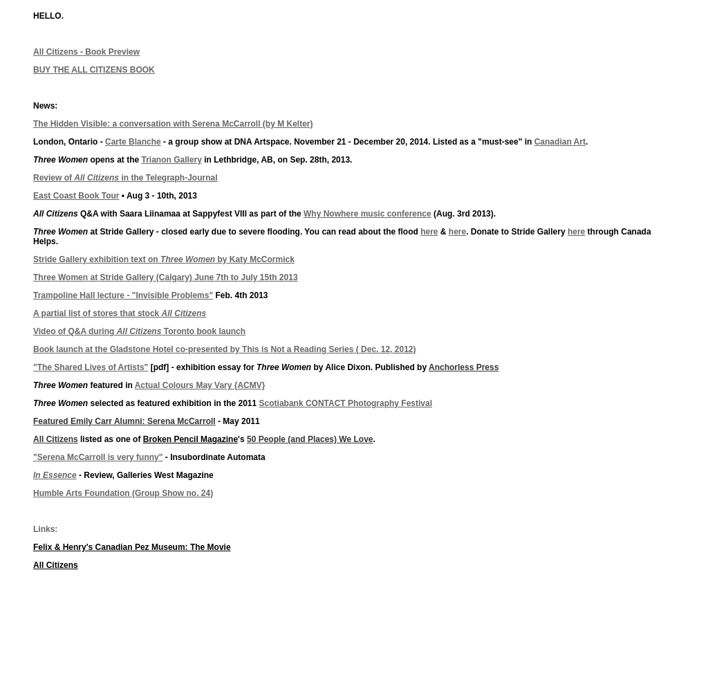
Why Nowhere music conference (367, 214)
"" (97, 457)
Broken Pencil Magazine (190, 439)
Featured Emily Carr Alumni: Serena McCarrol (123, 421)
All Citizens (55, 439)
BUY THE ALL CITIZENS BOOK (94, 70)
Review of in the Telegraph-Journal (125, 178)
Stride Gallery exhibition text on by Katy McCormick (164, 259)
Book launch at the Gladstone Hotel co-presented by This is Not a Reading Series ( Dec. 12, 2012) (224, 349)
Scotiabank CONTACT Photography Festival (345, 403)
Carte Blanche (133, 142)
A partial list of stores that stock (119, 313)
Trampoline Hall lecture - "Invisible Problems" (123, 295)
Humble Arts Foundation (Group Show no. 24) (123, 493)
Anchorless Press (464, 367)
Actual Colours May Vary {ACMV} (200, 385)
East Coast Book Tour (76, 196)
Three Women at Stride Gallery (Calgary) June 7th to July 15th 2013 (165, 277)
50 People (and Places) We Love (310, 439)
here (429, 232)
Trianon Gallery (171, 160)
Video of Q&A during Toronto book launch (139, 331)
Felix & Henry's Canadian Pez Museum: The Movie (132, 547)
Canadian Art (560, 142)
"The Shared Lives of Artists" (90, 367)
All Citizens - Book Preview (86, 52)
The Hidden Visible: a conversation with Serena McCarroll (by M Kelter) (173, 124)
